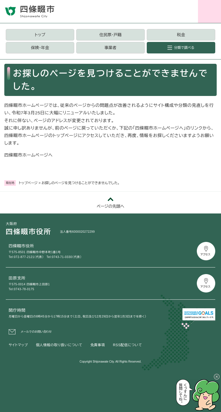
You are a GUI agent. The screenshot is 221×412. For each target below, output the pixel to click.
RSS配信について (127, 345)
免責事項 (97, 345)
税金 (181, 34)
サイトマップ (18, 345)
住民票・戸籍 (110, 34)
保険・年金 (40, 47)
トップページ (28, 183)
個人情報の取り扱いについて (59, 345)
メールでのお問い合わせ (36, 331)
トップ (40, 34)
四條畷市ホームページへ (28, 155)
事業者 (110, 47)
